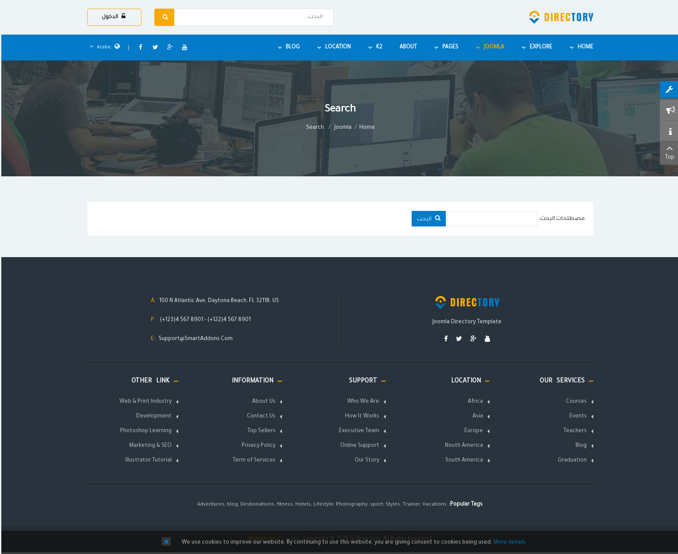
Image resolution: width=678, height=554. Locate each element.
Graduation (570, 461)
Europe (472, 431)
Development (152, 417)
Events (576, 417)
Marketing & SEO (149, 446)
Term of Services (252, 461)
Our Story (365, 461)
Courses (575, 402)
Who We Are (362, 402)
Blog (579, 446)
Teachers (573, 431)
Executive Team (358, 431)
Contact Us (260, 417)
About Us (262, 402)
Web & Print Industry (144, 402)
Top (668, 152)
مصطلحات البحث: (560, 219)
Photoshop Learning (144, 431)
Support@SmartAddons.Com (194, 339)
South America (463, 461)
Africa (474, 402)
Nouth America (463, 446)
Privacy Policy (257, 446)
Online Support (358, 446)
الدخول (112, 16)
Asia (476, 417)
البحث (427, 219)
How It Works (361, 417)
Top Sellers (260, 431)
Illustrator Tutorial (147, 461)
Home (366, 128)
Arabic (103, 47)
